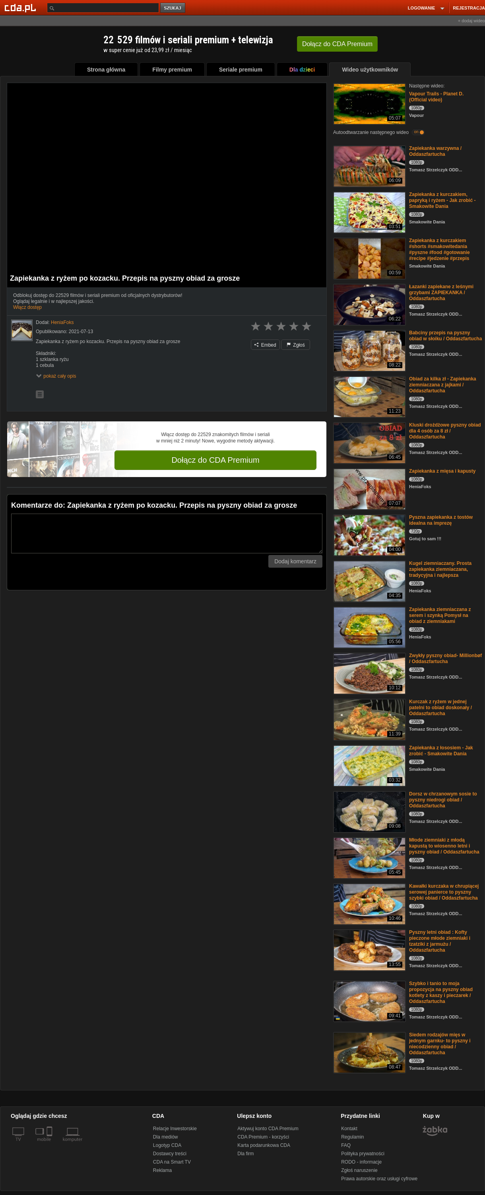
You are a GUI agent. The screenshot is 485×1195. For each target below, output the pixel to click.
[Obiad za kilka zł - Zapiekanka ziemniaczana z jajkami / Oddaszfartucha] (368, 396)
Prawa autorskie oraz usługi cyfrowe (379, 1178)
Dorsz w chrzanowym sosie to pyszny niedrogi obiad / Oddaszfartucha (443, 800)
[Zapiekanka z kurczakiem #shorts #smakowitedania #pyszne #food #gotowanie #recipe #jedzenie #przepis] (368, 258)
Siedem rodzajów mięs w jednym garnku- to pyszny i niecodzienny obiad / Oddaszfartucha (440, 1043)
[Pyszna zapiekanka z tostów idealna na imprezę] (368, 534)
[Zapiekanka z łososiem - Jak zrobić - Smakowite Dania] (368, 765)
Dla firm (245, 1153)
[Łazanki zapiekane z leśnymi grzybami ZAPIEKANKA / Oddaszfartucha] (368, 304)
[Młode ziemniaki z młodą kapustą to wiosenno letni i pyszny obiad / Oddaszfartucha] (368, 857)
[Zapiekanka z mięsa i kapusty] (368, 488)
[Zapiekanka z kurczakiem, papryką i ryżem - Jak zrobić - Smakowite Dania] (368, 212)
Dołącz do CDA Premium (215, 460)
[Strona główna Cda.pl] (21, 7)
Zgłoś (296, 345)
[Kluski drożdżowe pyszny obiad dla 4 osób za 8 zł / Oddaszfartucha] (368, 442)
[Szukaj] (103, 8)
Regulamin (352, 1137)
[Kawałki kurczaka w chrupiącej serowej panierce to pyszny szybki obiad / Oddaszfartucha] (368, 903)
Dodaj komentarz (295, 561)
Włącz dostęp (27, 307)
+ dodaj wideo (471, 20)
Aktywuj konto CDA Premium (267, 1128)
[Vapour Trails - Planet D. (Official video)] (368, 103)
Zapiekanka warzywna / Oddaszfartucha (435, 151)
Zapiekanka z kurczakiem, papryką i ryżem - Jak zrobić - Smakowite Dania (442, 200)
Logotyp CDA (167, 1145)
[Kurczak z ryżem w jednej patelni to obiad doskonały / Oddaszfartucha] (368, 719)
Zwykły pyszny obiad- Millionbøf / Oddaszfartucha (445, 658)
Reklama (162, 1170)
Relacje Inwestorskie (175, 1128)
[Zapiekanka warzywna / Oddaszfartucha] (368, 165)
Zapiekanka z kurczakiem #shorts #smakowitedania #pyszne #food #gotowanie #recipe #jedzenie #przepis (439, 249)
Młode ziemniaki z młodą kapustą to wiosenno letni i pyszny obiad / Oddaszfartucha (444, 846)
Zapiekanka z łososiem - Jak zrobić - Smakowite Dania (441, 751)
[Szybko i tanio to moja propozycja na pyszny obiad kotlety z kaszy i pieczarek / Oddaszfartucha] (368, 1001)
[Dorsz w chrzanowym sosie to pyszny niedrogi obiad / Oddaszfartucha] (368, 811)
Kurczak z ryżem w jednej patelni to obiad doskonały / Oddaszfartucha (440, 707)
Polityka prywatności (362, 1153)
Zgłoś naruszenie (359, 1170)
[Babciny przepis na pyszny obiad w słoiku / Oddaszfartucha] (368, 350)
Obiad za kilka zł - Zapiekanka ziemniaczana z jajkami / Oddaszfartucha (442, 385)
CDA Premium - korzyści (263, 1137)
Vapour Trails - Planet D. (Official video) (436, 97)
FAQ (346, 1145)
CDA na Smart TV (172, 1162)
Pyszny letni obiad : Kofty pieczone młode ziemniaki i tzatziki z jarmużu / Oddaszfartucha (439, 941)
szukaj (173, 8)
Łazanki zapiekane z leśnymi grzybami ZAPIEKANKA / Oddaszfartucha (441, 292)
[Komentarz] (166, 533)
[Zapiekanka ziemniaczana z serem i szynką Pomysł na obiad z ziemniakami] (368, 627)
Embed (265, 345)
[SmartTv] (50, 1144)
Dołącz (337, 44)
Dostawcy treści (169, 1153)
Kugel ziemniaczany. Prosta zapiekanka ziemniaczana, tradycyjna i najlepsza (440, 569)
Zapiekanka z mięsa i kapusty (442, 471)
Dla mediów (165, 1137)
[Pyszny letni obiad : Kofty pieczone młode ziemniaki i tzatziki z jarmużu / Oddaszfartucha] (368, 949)
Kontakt (349, 1128)
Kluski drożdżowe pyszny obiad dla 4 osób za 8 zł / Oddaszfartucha (445, 431)
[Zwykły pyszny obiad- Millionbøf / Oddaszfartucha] (368, 673)
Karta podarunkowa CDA (263, 1145)
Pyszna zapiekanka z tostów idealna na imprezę (441, 520)
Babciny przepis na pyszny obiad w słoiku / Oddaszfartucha (445, 335)
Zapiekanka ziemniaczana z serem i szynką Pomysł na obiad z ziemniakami (440, 615)
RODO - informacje (361, 1162)
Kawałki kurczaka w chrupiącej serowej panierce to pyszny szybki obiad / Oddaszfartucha (444, 892)
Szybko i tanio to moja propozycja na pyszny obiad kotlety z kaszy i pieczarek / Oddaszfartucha (441, 992)
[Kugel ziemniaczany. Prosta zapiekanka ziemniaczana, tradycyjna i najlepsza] (368, 581)
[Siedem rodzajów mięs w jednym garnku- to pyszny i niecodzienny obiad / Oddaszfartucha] (368, 1052)
